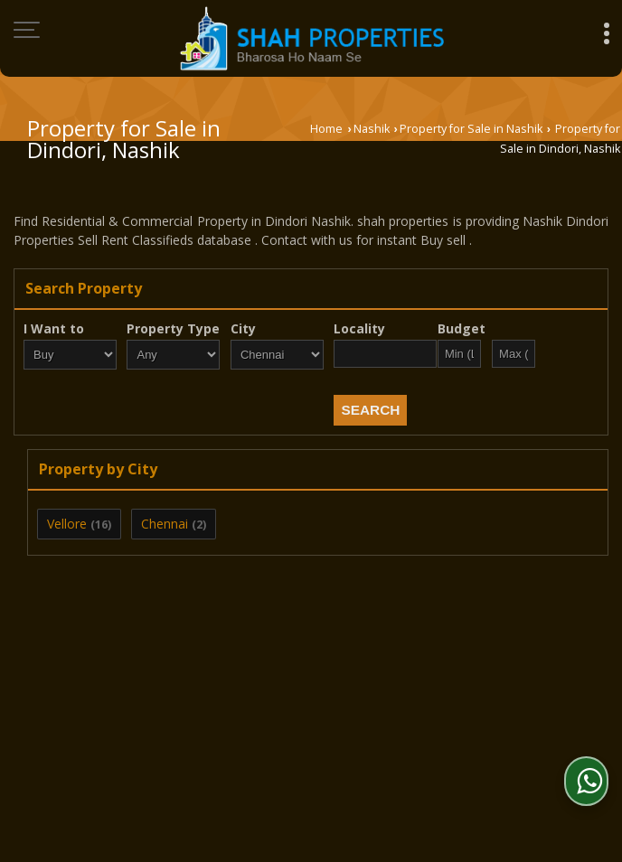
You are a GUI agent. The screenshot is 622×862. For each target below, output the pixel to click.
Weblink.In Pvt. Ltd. (235, 781)
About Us (119, 705)
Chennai (164, 523)
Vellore (67, 523)
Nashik (371, 128)
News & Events (383, 724)
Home (326, 128)
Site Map (484, 724)
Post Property (218, 705)
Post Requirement (346, 705)
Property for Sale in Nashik (471, 128)
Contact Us (152, 724)
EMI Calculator (475, 705)
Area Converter (261, 724)
